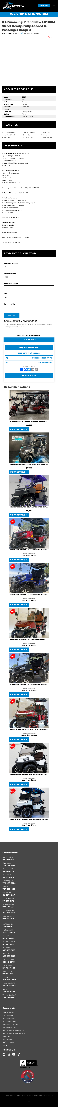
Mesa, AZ (6, 938)
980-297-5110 (8, 880)
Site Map (6, 1048)
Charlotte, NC (8, 860)
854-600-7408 (9, 988)
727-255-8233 (9, 868)
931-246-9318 (8, 874)
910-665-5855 (9, 976)
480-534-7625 (9, 941)
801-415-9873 (9, 965)
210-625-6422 (9, 970)
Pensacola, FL (8, 950)
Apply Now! (29, 342)
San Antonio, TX (8, 968)
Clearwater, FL (8, 866)
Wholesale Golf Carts (10, 1027)
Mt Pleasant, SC (8, 980)
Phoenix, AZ (7, 956)
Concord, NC (7, 877)
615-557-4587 (9, 898)
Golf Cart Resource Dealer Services (27, 1098)
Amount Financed (11, 286)
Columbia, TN (8, 871)
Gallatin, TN (7, 895)
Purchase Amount (11, 266)
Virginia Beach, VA (9, 998)
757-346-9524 (9, 1000)
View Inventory (8, 1015)
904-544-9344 (9, 909)
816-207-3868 (9, 915)
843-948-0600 (9, 982)
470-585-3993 (9, 947)
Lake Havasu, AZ (9, 919)
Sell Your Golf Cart (9, 1030)
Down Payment (10, 276)
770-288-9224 (9, 886)
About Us (6, 1039)
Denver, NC (7, 889)
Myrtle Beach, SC (9, 986)
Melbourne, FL (8, 933)
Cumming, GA (8, 883)
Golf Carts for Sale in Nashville (14, 1036)
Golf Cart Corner (9, 1045)
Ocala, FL (6, 992)
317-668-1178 (8, 903)
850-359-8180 (9, 953)
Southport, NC (8, 974)
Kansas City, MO (9, 913)
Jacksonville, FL (8, 907)
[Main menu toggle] (54, 5)
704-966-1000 (9, 892)
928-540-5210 (9, 921)
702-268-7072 (9, 929)
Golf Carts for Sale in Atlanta (13, 1033)
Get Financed (8, 1018)
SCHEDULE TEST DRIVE (29, 361)
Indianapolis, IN (8, 901)
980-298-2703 (9, 862)
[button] (44, 5)
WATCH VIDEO (29, 378)
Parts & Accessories (10, 1024)
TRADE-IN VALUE (29, 365)
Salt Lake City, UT (9, 962)
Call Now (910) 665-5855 (29, 356)
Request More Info (29, 350)
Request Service (9, 1021)
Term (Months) (9, 307)
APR (5, 296)
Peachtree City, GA (10, 944)
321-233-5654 (9, 935)
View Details (19, 432)
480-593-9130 (9, 959)
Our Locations (8, 1042)
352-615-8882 (9, 994)
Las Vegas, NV (8, 927)
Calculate (11, 318)
